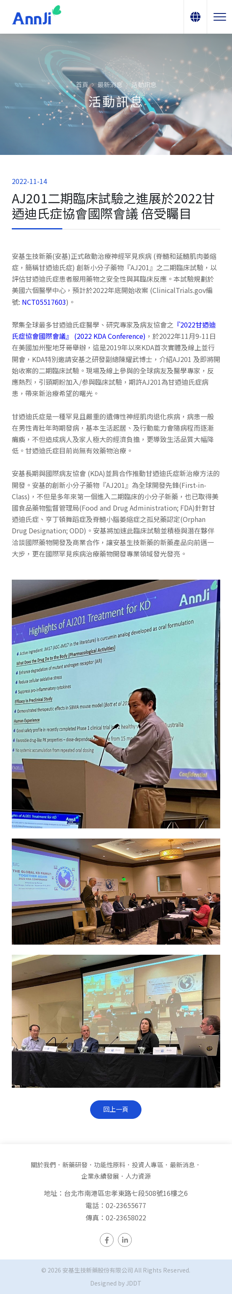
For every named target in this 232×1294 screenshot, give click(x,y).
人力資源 (138, 1176)
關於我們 (43, 1164)
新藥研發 (75, 1164)
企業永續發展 (100, 1176)
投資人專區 (147, 1164)
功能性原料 (109, 1164)
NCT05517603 (44, 303)
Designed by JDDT (115, 1283)
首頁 (82, 84)
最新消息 (110, 84)
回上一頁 (115, 1110)
